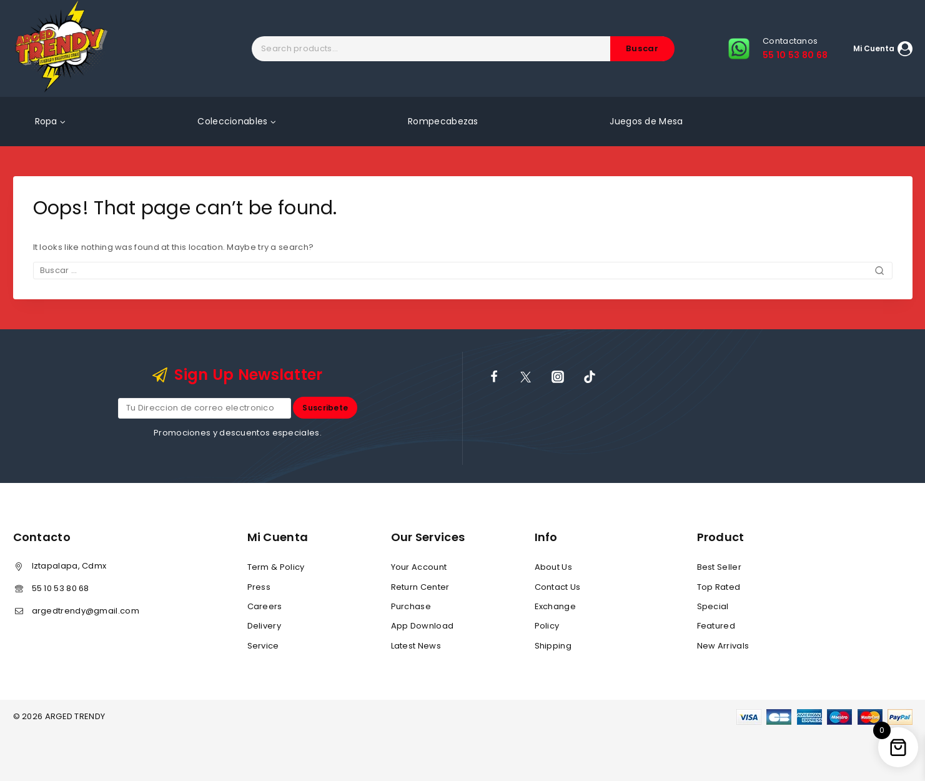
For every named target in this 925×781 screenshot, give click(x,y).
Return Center (420, 587)
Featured (716, 626)
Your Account (419, 567)
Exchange (555, 606)
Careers (264, 606)
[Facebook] (494, 376)
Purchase (411, 606)
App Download (422, 626)
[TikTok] (589, 376)
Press (259, 587)
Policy (547, 626)
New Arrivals (723, 646)
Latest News (416, 646)
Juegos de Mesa (646, 121)
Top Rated (719, 587)
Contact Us (558, 587)
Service (263, 646)
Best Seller (719, 567)
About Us (553, 567)
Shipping (553, 646)
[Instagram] (557, 376)
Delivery (264, 626)
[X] (525, 376)
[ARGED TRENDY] (61, 48)
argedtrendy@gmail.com (85, 611)
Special (713, 606)
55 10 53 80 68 (60, 588)
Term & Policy (276, 567)
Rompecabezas (443, 121)
